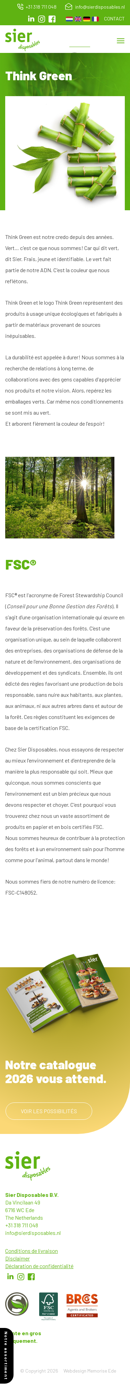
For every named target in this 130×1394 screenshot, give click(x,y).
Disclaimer (17, 1258)
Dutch (69, 19)
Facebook (31, 1277)
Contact (114, 18)
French (95, 19)
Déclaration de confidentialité (39, 1266)
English (78, 19)
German (86, 19)
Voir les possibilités (49, 1111)
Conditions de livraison (31, 1250)
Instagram (41, 19)
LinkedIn (31, 19)
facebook (52, 19)
